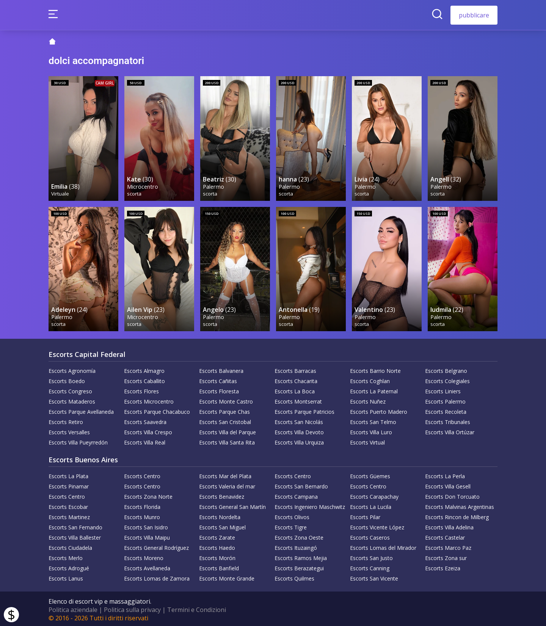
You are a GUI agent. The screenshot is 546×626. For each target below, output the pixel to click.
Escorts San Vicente (374, 576)
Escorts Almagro (144, 368)
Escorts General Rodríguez (156, 545)
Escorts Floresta (219, 389)
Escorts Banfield (219, 566)
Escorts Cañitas (218, 379)
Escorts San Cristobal (225, 420)
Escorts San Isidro (146, 525)
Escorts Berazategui (299, 566)
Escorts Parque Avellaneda (81, 409)
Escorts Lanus (66, 576)
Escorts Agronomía (72, 368)
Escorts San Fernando (75, 525)
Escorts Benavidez (221, 494)
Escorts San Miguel (222, 525)
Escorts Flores (141, 389)
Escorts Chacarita (296, 379)
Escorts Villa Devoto (299, 430)
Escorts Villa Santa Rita (227, 440)
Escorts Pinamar (69, 484)
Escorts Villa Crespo (148, 430)
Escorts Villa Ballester (75, 535)
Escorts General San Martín (232, 505)
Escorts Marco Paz (448, 545)
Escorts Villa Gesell (448, 484)
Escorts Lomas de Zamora (157, 576)
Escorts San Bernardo (301, 484)
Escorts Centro (142, 474)
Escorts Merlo (66, 556)
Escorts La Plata (68, 474)
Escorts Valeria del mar (227, 484)
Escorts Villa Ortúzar (449, 430)
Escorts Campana (296, 494)
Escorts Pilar (365, 515)
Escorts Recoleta (445, 409)
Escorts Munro (142, 515)
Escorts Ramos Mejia (301, 556)
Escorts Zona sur (446, 556)
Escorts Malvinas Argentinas (459, 505)
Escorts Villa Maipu (147, 535)
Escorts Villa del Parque (227, 430)
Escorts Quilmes (294, 576)
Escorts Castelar (445, 535)
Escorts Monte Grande (226, 576)
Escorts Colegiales (447, 379)
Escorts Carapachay (374, 494)
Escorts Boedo (67, 379)
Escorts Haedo (217, 545)
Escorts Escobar (68, 505)
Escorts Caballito (144, 379)
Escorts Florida (142, 505)
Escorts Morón (217, 556)
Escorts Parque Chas (224, 409)
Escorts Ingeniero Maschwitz (310, 505)
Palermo (213, 185)
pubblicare (474, 15)
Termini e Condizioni (196, 608)
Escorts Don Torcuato (452, 494)
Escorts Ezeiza (442, 566)
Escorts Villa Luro (371, 430)
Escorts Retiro (66, 420)
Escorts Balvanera (221, 368)
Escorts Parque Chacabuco (157, 409)
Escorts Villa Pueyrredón (78, 440)
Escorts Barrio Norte (375, 368)
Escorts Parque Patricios (304, 409)
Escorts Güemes (370, 474)
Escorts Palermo (445, 399)
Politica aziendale (73, 608)
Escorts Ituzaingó (296, 545)
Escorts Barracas (295, 368)
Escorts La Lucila (370, 505)
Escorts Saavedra (145, 420)
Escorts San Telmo (373, 420)
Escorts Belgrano (446, 368)
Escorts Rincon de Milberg (457, 515)
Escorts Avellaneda (147, 566)
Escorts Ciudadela (70, 545)
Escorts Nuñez (368, 399)
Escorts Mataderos (72, 399)
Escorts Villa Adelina (449, 525)
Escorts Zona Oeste (299, 535)
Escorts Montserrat (298, 399)
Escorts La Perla (445, 474)
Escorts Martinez (69, 515)
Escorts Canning (369, 566)
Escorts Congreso (70, 389)
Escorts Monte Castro (226, 399)
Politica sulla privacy (132, 608)
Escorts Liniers (443, 389)
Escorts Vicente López (377, 525)
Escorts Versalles (69, 430)
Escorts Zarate (217, 535)
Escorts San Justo (371, 556)
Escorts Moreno (143, 556)
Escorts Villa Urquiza (299, 440)
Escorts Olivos (292, 515)
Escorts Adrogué (69, 566)
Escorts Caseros (370, 535)
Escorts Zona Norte (148, 494)
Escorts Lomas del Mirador (383, 545)
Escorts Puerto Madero (378, 409)
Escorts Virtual (367, 440)
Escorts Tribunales (447, 420)
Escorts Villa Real (144, 440)
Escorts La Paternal (374, 389)
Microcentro (142, 185)
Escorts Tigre (291, 525)
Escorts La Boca (295, 389)
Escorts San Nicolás (299, 420)
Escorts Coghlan (370, 379)
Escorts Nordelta (219, 515)
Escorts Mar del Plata (225, 474)
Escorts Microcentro (149, 399)
